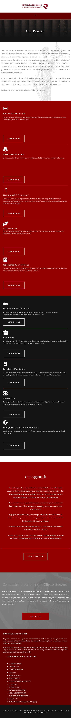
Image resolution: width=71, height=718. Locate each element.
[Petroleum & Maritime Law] (5, 303)
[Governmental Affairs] (5, 149)
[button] (35, 15)
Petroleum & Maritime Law (16, 308)
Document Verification (14, 113)
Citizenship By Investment (16, 265)
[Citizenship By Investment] (5, 260)
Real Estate (8, 337)
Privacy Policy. (41, 712)
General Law (9, 398)
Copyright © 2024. (10, 710)
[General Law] (5, 393)
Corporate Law (10, 228)
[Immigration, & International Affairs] (5, 422)
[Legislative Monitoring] (5, 364)
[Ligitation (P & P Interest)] (5, 190)
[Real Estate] (5, 332)
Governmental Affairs (13, 154)
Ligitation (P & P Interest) (15, 195)
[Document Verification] (5, 108)
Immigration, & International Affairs (21, 427)
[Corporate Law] (5, 223)
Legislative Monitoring (14, 369)
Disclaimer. (28, 712)
